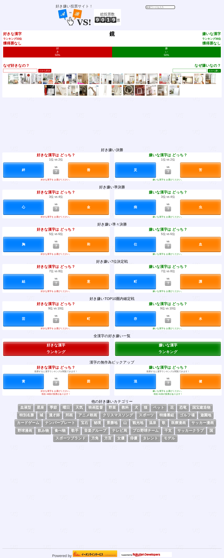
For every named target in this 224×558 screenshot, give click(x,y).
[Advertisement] (148, 17)
